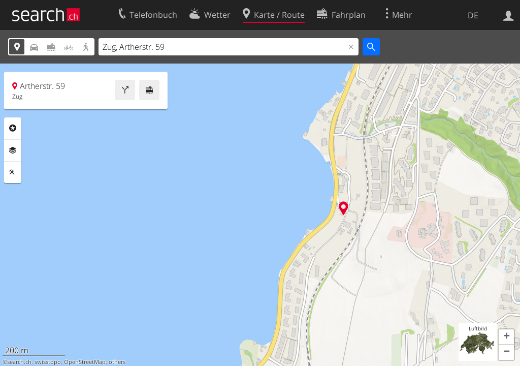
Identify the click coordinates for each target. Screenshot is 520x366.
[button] (506, 337)
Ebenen (12, 150)
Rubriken (12, 128)
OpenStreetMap (85, 361)
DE (473, 15)
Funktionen (12, 172)
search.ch (19, 361)
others (117, 361)
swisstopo (48, 361)
